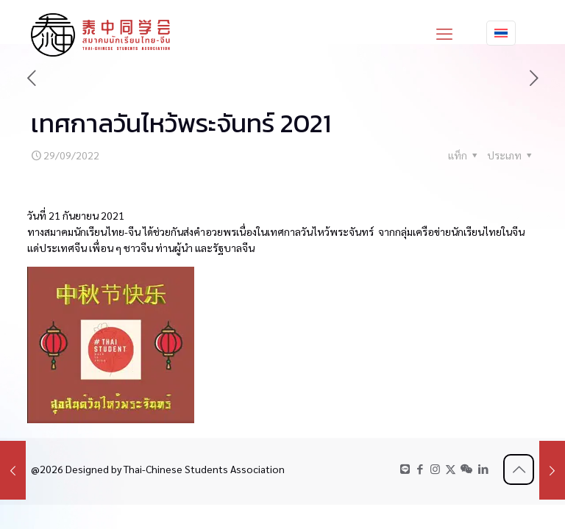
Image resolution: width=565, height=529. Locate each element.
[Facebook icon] (419, 468)
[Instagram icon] (435, 468)
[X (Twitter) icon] (450, 468)
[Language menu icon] (501, 33)
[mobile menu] (444, 33)
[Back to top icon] (518, 469)
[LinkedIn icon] (482, 468)
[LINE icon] (405, 468)
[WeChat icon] (467, 468)
